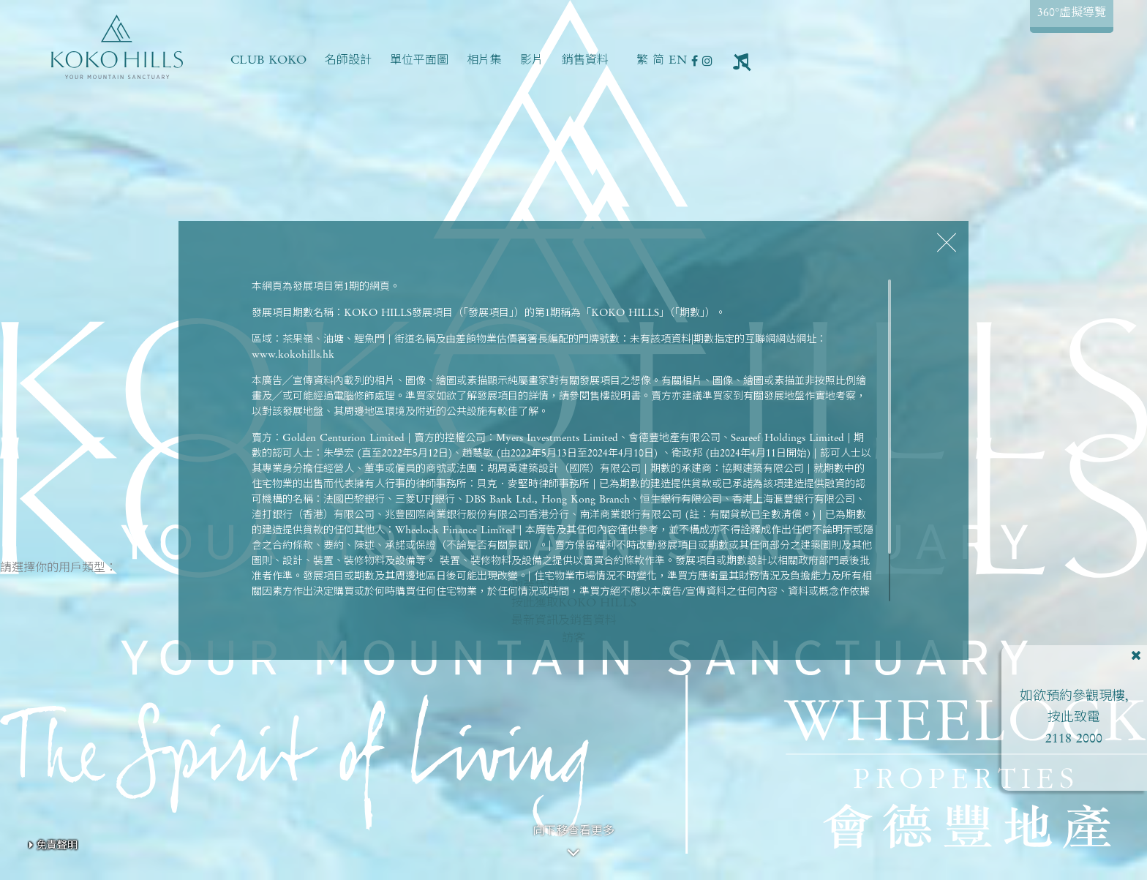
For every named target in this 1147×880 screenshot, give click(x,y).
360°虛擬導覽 (1071, 13)
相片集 (484, 61)
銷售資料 (585, 61)
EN (678, 61)
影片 (532, 61)
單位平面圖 (419, 61)
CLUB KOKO (268, 61)
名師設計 (348, 61)
